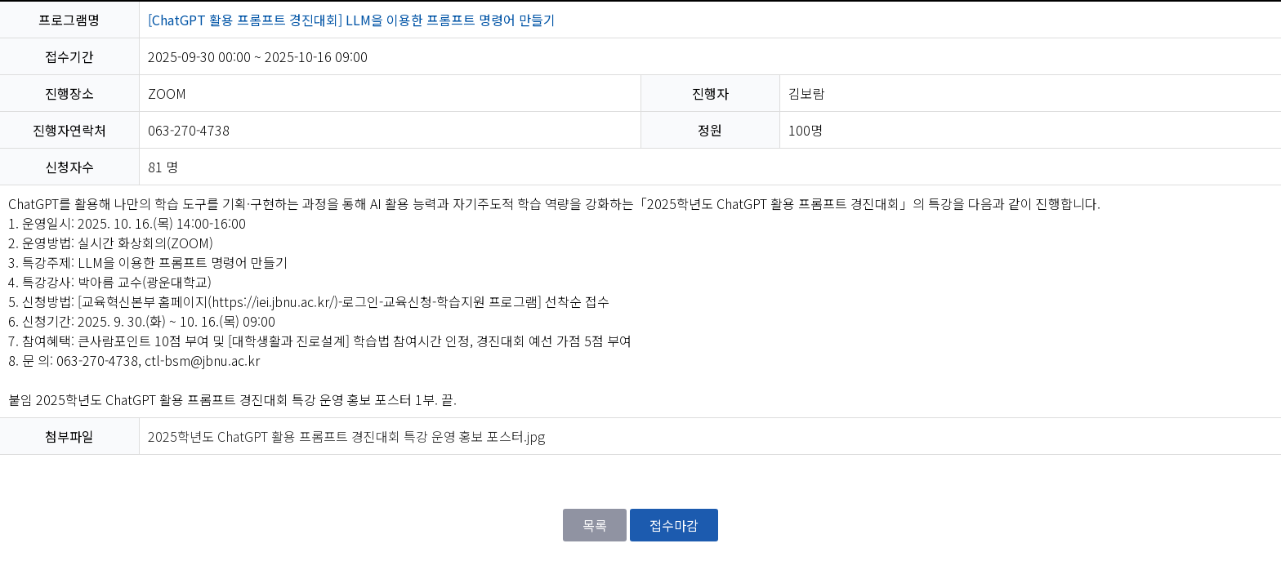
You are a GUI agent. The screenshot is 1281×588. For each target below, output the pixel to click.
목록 (594, 525)
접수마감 (674, 525)
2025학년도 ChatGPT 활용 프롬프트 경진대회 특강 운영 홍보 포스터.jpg (346, 436)
